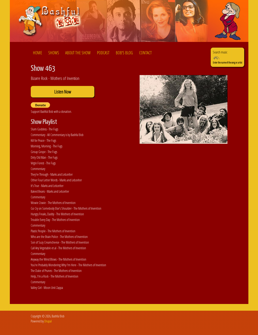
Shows (53, 53)
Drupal (48, 321)
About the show (78, 53)
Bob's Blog (124, 53)
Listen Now (62, 91)
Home (37, 53)
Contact (145, 53)
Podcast (103, 53)
